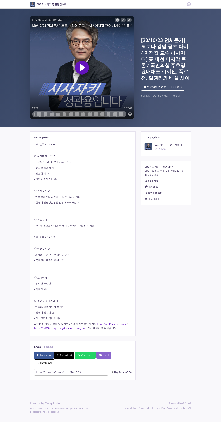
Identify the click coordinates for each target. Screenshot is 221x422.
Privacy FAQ (159, 407)
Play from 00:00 (121, 372)
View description (155, 86)
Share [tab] (38, 347)
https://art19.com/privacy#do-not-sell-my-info (60, 328)
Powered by (45, 403)
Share (176, 86)
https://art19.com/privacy (111, 324)
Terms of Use (129, 407)
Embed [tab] (48, 347)
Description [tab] (41, 137)
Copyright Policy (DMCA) (179, 407)
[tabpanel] (82, 236)
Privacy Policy (144, 407)
